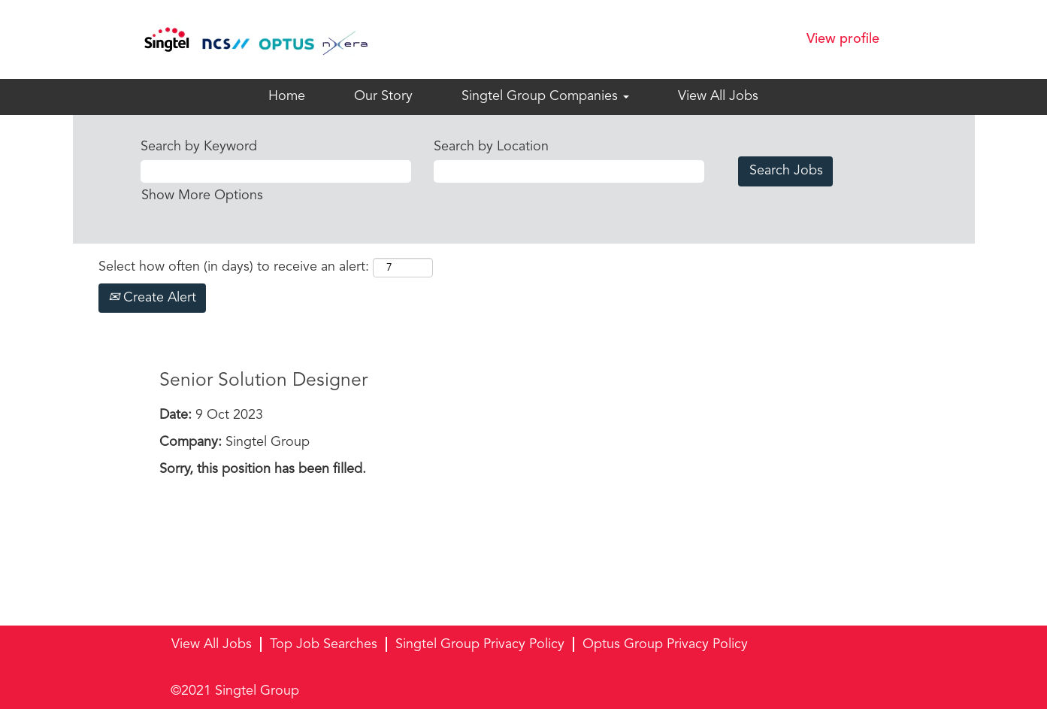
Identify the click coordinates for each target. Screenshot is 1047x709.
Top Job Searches (323, 644)
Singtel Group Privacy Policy (479, 644)
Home (286, 96)
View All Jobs (718, 96)
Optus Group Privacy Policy (665, 644)
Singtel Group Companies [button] (545, 96)
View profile (842, 39)
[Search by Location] (569, 171)
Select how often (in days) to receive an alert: (233, 267)
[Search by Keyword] (276, 171)
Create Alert (152, 298)
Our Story (383, 96)
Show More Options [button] (202, 195)
